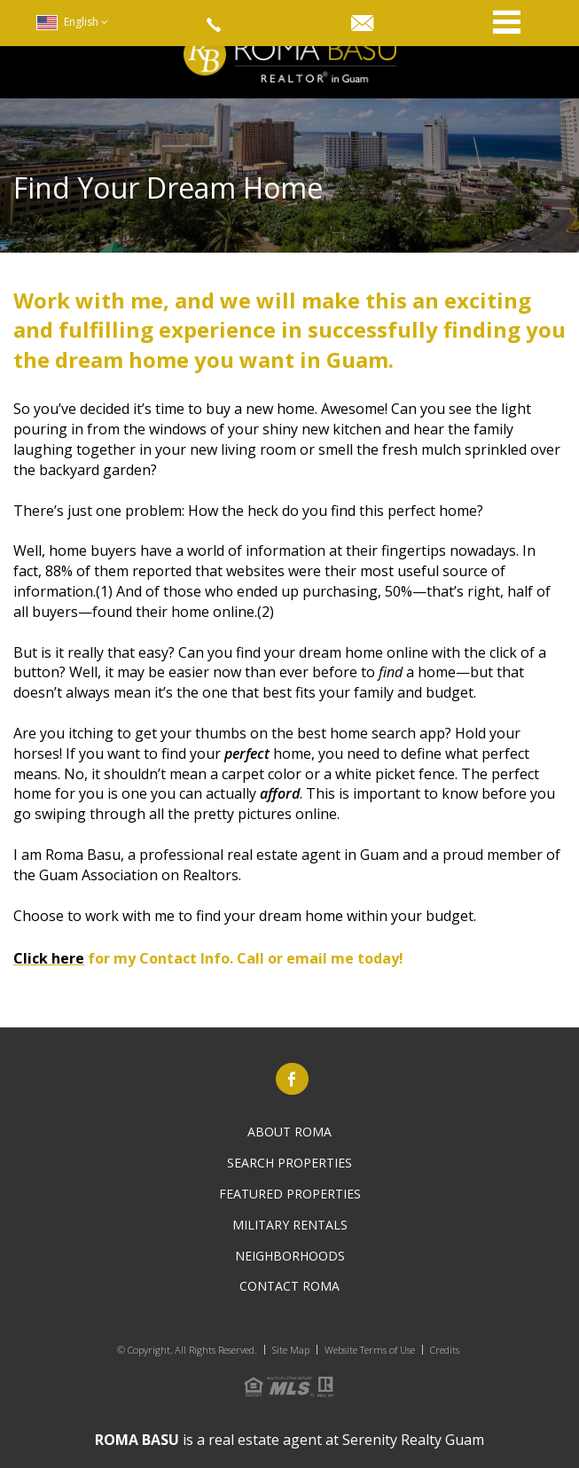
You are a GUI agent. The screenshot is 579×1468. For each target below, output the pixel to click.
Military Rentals (290, 1224)
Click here (48, 958)
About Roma (289, 1131)
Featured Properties (290, 1193)
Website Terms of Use (370, 1349)
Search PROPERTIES (289, 1162)
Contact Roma (289, 1285)
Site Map (290, 1349)
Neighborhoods (290, 1255)
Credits (444, 1349)
